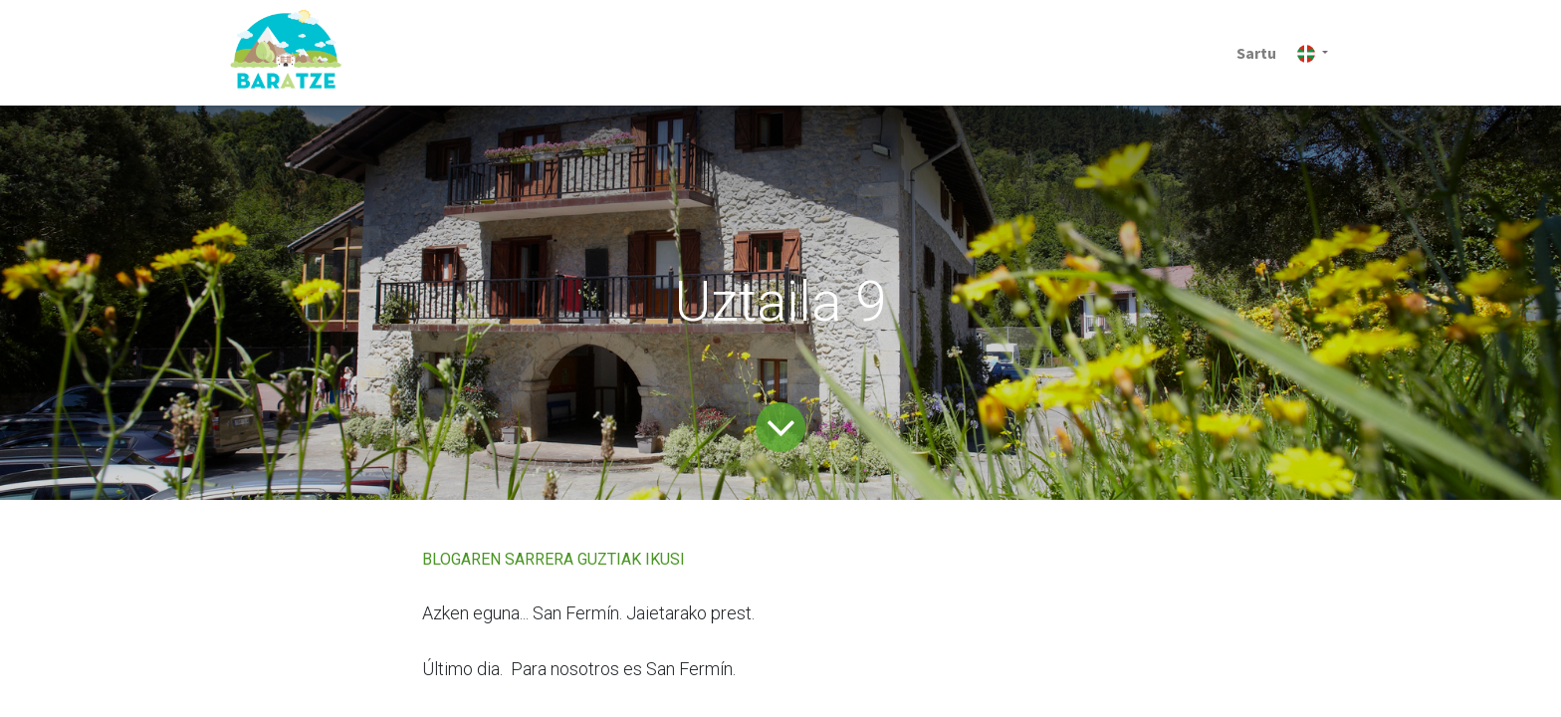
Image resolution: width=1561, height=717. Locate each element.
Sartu (1256, 53)
